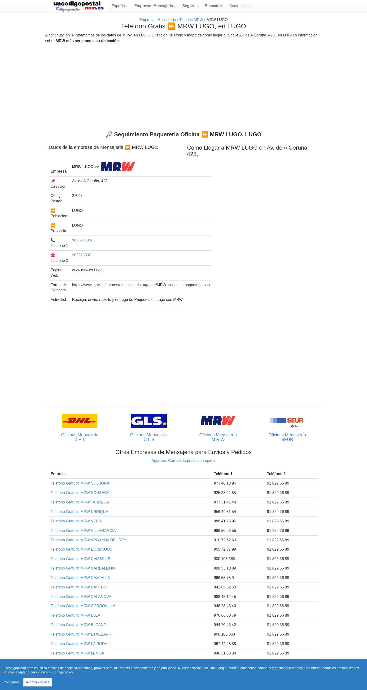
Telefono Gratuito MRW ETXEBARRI (81, 634)
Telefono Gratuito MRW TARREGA (80, 502)
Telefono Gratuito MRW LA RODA (79, 644)
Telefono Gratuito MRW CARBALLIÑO (83, 568)
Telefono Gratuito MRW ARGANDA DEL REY (88, 540)
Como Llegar (240, 6)
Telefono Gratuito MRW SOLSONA (80, 483)
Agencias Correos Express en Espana (183, 461)
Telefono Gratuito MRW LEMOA (77, 653)
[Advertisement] (183, 85)
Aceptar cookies (37, 682)
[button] (119, 6)
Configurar (12, 682)
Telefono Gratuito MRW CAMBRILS (80, 559)
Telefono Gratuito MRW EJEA (75, 615)
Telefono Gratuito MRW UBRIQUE (79, 512)
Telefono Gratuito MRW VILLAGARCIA (83, 531)
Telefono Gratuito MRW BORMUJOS (81, 549)
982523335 (81, 255)
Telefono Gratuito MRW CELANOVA (81, 597)
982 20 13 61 (83, 240)
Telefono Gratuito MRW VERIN (76, 521)
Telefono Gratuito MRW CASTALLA (80, 578)
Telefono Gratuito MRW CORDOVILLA (83, 606)
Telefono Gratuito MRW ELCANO (78, 625)
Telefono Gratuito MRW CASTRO (79, 587)
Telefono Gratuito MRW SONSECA (80, 493)
